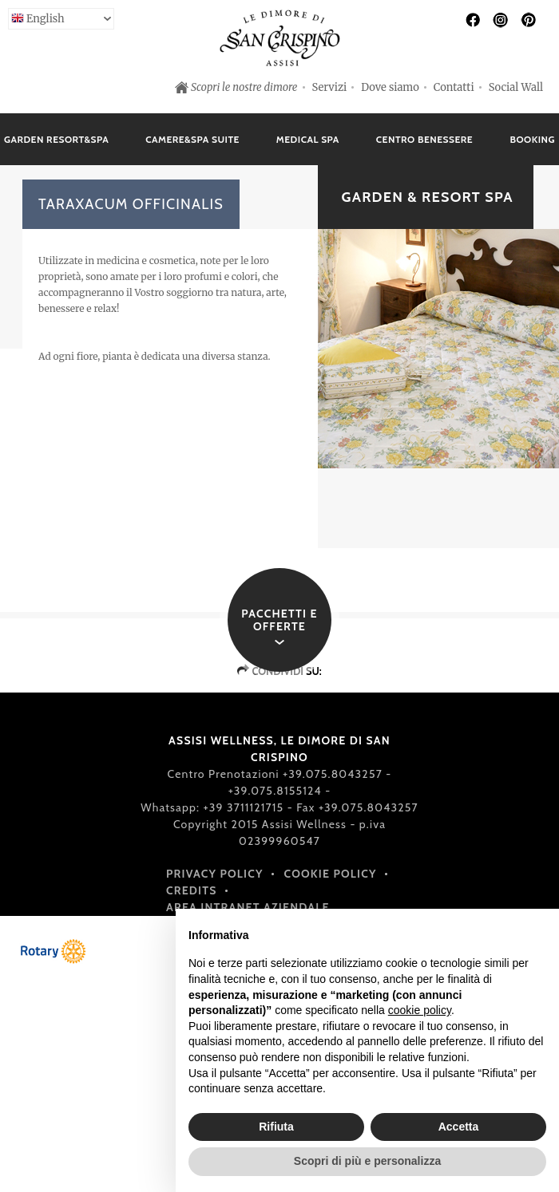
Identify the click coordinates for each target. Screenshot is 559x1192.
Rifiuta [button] (276, 1126)
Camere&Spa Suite (192, 139)
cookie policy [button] (419, 1010)
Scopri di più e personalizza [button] (367, 1161)
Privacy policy (215, 873)
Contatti (454, 87)
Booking (532, 139)
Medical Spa (307, 139)
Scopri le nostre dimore (244, 87)
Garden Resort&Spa (56, 139)
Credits (191, 890)
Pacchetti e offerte (279, 619)
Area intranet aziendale (248, 907)
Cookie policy (330, 873)
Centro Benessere (424, 139)
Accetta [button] (458, 1126)
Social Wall (516, 87)
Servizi (329, 87)
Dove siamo (390, 87)
